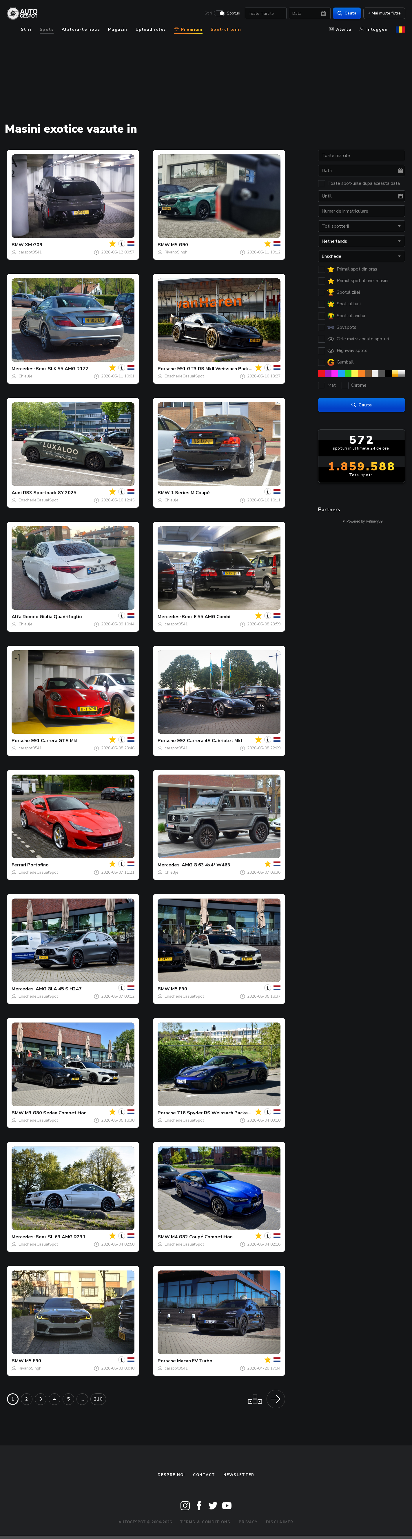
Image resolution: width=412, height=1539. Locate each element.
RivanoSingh (176, 252)
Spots (47, 29)
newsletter (238, 1475)
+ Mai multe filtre (384, 13)
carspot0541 (30, 252)
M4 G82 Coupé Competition (202, 1237)
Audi (17, 493)
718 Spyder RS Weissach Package (215, 1113)
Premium (188, 29)
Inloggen (374, 29)
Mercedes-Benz (29, 369)
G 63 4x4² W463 (212, 865)
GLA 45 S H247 (65, 989)
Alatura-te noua (81, 29)
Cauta (346, 13)
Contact (204, 1475)
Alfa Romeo (25, 617)
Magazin (117, 29)
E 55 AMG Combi (212, 617)
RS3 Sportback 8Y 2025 (49, 493)
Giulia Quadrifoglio (61, 617)
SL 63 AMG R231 (66, 1237)
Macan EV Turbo (194, 1361)
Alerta (340, 29)
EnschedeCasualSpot (184, 376)
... (82, 1399)
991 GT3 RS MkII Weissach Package (217, 369)
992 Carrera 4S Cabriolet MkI (209, 740)
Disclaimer (279, 1522)
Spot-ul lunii (226, 29)
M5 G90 (179, 245)
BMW (18, 245)
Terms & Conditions (205, 1522)
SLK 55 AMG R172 (68, 369)
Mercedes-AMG (175, 865)
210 (98, 1399)
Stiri (208, 13)
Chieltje (25, 376)
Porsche (167, 369)
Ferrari (19, 865)
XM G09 (33, 245)
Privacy (248, 1522)
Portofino (38, 865)
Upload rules (151, 29)
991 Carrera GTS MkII (55, 740)
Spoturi (233, 13)
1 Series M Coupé (190, 493)
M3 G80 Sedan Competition (56, 1113)
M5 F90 (179, 989)
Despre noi (171, 1475)
